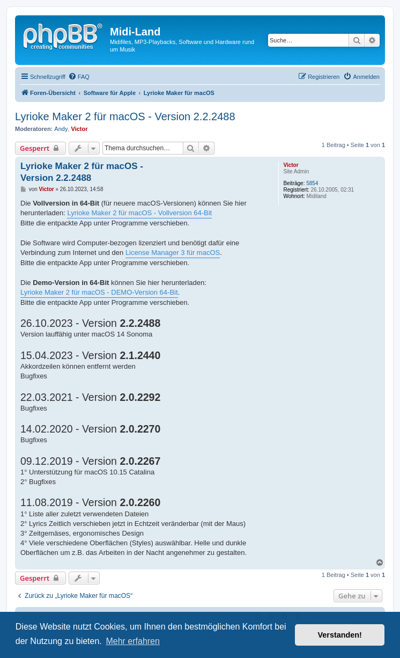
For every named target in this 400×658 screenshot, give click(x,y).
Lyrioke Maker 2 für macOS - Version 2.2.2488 (125, 116)
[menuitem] (79, 76)
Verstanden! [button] (340, 635)
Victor (79, 129)
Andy (61, 129)
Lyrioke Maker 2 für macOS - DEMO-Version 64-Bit (99, 292)
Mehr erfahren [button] (133, 641)
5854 (312, 183)
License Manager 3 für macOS (172, 252)
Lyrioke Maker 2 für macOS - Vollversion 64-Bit (139, 213)
